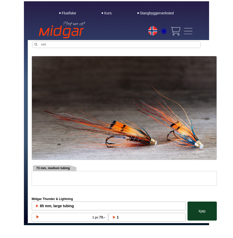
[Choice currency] (164, 31)
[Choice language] (152, 30)
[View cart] (175, 31)
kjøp (202, 211)
